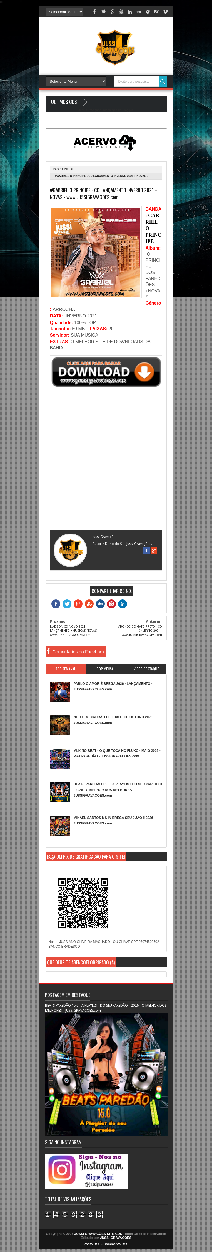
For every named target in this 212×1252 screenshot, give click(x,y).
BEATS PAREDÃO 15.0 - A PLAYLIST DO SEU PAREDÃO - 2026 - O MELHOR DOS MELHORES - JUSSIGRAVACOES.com (118, 789)
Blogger (127, 110)
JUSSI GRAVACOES (116, 1238)
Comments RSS (115, 1244)
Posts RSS (92, 1244)
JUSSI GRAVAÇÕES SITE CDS (98, 1234)
